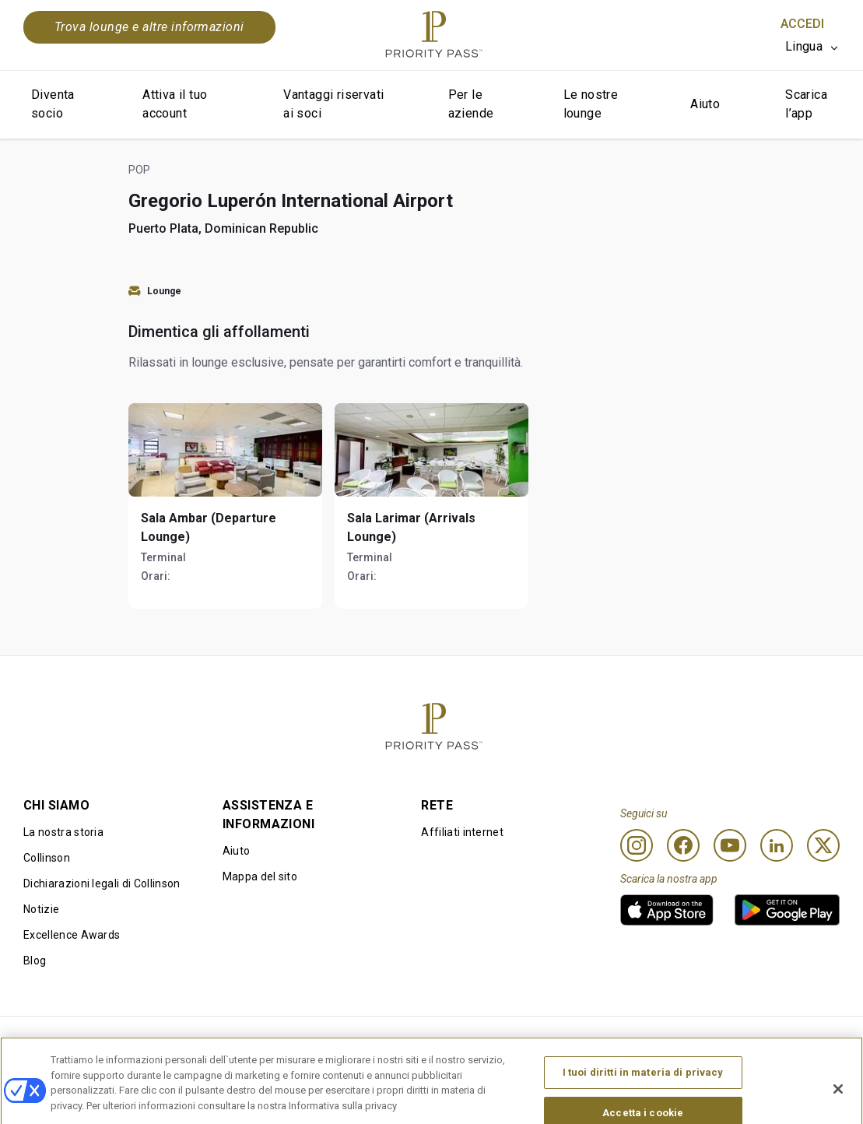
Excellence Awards (71, 935)
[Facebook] (683, 845)
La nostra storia (63, 832)
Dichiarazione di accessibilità (766, 1041)
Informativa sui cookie (415, 1041)
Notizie (41, 909)
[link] (667, 910)
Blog (34, 960)
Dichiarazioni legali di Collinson (102, 883)
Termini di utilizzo (236, 1041)
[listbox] (812, 46)
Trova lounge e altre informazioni (149, 26)
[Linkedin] (776, 845)
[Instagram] (636, 845)
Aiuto (705, 104)
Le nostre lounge (591, 104)
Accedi (802, 23)
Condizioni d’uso (65, 1041)
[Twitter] (823, 845)
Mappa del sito (260, 876)
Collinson (46, 858)
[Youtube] (730, 845)
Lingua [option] (804, 46)
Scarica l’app (806, 104)
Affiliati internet (462, 832)
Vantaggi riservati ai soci (333, 104)
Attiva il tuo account (174, 104)
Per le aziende (471, 104)
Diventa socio (53, 104)
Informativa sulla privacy (588, 1041)
